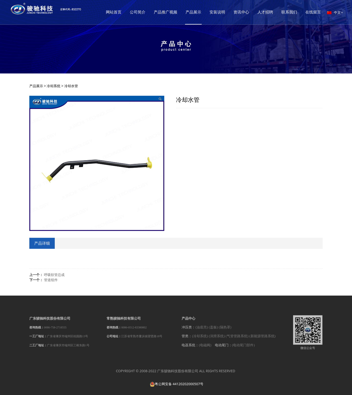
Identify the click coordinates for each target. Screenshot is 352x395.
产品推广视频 (184, 12)
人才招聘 (284, 12)
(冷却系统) (200, 339)
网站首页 (132, 12)
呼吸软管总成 (54, 274)
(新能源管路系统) (262, 339)
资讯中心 (260, 12)
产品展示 (212, 12)
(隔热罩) (225, 330)
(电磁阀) (205, 348)
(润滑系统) (217, 339)
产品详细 (42, 243)
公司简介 (156, 12)
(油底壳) (201, 330)
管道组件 (51, 279)
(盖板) (213, 330)
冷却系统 (53, 86)
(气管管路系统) (237, 339)
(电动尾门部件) (243, 348)
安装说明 (236, 12)
